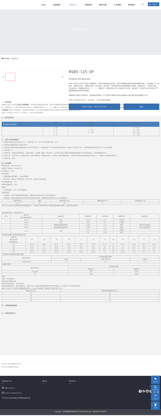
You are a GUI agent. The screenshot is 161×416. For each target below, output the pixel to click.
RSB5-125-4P (14, 364)
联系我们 (131, 5)
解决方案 (103, 5)
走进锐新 (57, 5)
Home (43, 5)
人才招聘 (117, 5)
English (153, 4)
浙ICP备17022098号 (99, 409)
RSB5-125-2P (16, 360)
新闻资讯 (88, 5)
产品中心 (73, 5)
